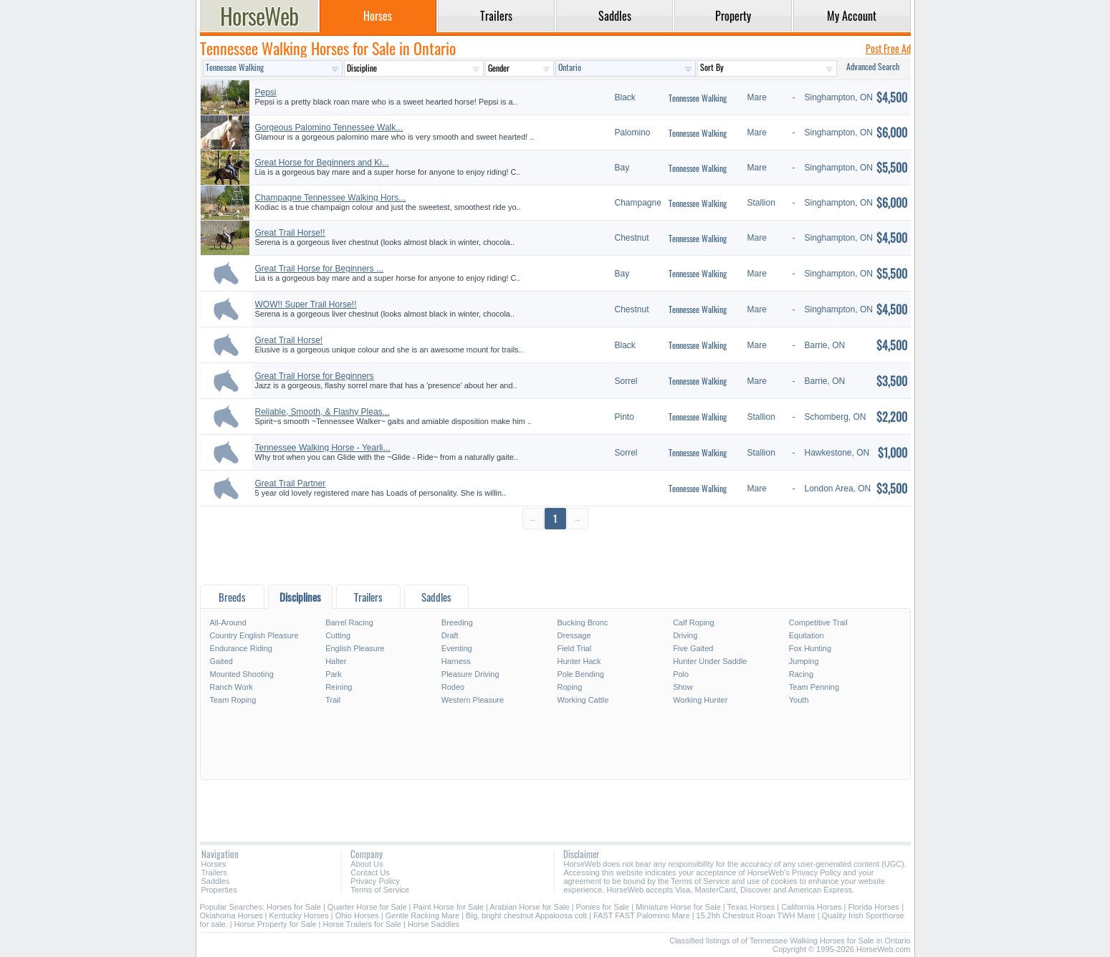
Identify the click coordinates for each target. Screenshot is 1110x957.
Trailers (214, 872)
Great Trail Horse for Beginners (314, 376)
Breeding (457, 622)
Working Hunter (700, 700)
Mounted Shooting (242, 674)
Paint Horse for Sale (448, 907)
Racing (801, 674)
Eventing (456, 648)
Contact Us (369, 872)
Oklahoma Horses (231, 915)
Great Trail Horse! (289, 340)
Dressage (573, 635)
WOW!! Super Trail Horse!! (306, 304)
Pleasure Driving (470, 674)
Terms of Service (379, 889)
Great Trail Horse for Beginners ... (319, 269)
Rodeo (452, 687)
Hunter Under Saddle (710, 661)
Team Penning (814, 687)
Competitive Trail (818, 622)
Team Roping (233, 700)
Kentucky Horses (299, 915)
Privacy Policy (374, 881)
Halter (335, 661)
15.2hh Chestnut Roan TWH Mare (756, 915)
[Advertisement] (555, 556)
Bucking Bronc (582, 622)
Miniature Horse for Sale (678, 907)
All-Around (228, 622)
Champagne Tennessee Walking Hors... (330, 198)
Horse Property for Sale (275, 924)
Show (683, 687)
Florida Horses (874, 907)
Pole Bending (580, 674)
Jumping (804, 661)
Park (333, 674)
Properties (219, 889)
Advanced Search (872, 66)
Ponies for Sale (603, 907)
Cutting (337, 635)
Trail (332, 700)
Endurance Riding (241, 648)
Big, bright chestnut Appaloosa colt (526, 915)
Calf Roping (693, 622)
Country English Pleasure (254, 635)
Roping (569, 687)
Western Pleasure (472, 700)
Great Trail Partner (290, 483)
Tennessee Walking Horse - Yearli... (323, 448)
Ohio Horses (357, 915)
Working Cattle (582, 700)
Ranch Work (231, 687)
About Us (366, 864)
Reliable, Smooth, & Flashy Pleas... (322, 412)
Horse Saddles (433, 924)
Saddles (215, 881)
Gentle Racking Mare (422, 915)
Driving (685, 635)
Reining (338, 687)
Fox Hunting (810, 648)
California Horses (811, 907)
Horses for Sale (294, 907)
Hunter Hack (579, 661)
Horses (213, 864)
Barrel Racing (349, 622)
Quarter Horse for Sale (367, 907)
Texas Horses (751, 907)
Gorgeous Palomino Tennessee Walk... (329, 127)
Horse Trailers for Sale (362, 924)
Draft (450, 635)
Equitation (806, 635)
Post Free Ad (888, 48)
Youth (799, 700)
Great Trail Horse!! (290, 233)
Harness (456, 661)
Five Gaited (693, 648)
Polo (681, 674)
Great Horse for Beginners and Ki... (322, 163)
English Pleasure (355, 648)
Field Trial (574, 648)
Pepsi (266, 92)
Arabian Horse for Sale (529, 907)
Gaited (221, 661)
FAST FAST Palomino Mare (641, 915)
